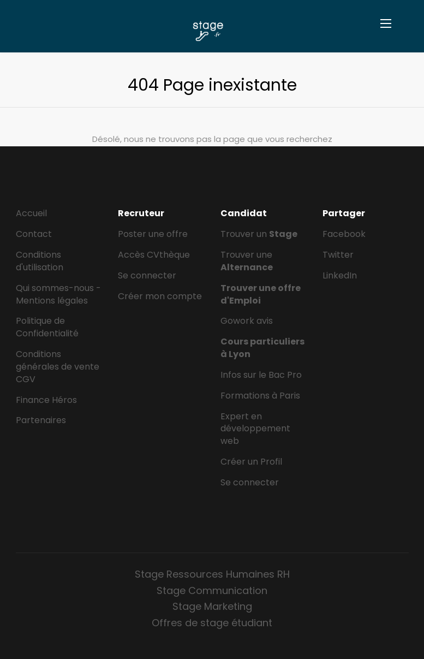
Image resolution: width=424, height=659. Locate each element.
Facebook (344, 234)
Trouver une (246, 261)
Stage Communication (212, 590)
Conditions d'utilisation (39, 261)
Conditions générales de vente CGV (57, 366)
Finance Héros (46, 400)
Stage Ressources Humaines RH (212, 574)
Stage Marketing (212, 606)
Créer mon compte (160, 296)
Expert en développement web (255, 429)
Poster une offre (153, 234)
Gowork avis (246, 320)
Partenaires (41, 420)
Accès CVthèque (154, 254)
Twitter (338, 254)
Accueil (31, 213)
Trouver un (258, 234)
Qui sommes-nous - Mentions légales (58, 294)
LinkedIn (340, 275)
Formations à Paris (260, 395)
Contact (34, 234)
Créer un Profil (251, 461)
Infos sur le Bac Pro (261, 375)
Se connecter (147, 275)
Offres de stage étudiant (212, 623)
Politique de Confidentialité (47, 327)
